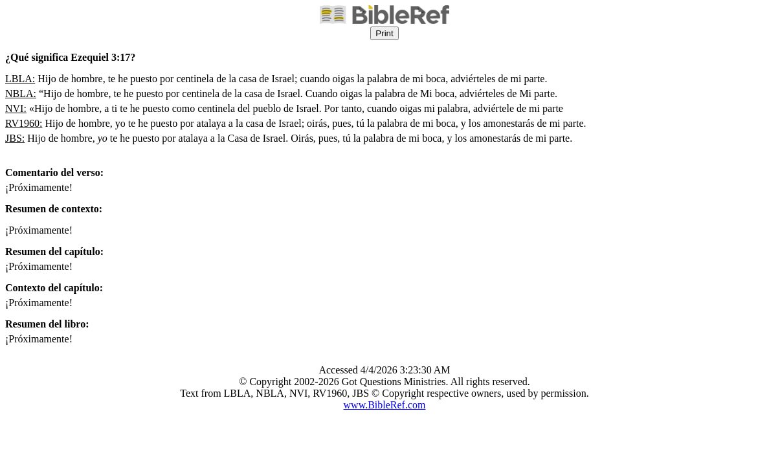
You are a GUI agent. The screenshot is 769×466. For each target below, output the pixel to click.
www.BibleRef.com (385, 404)
